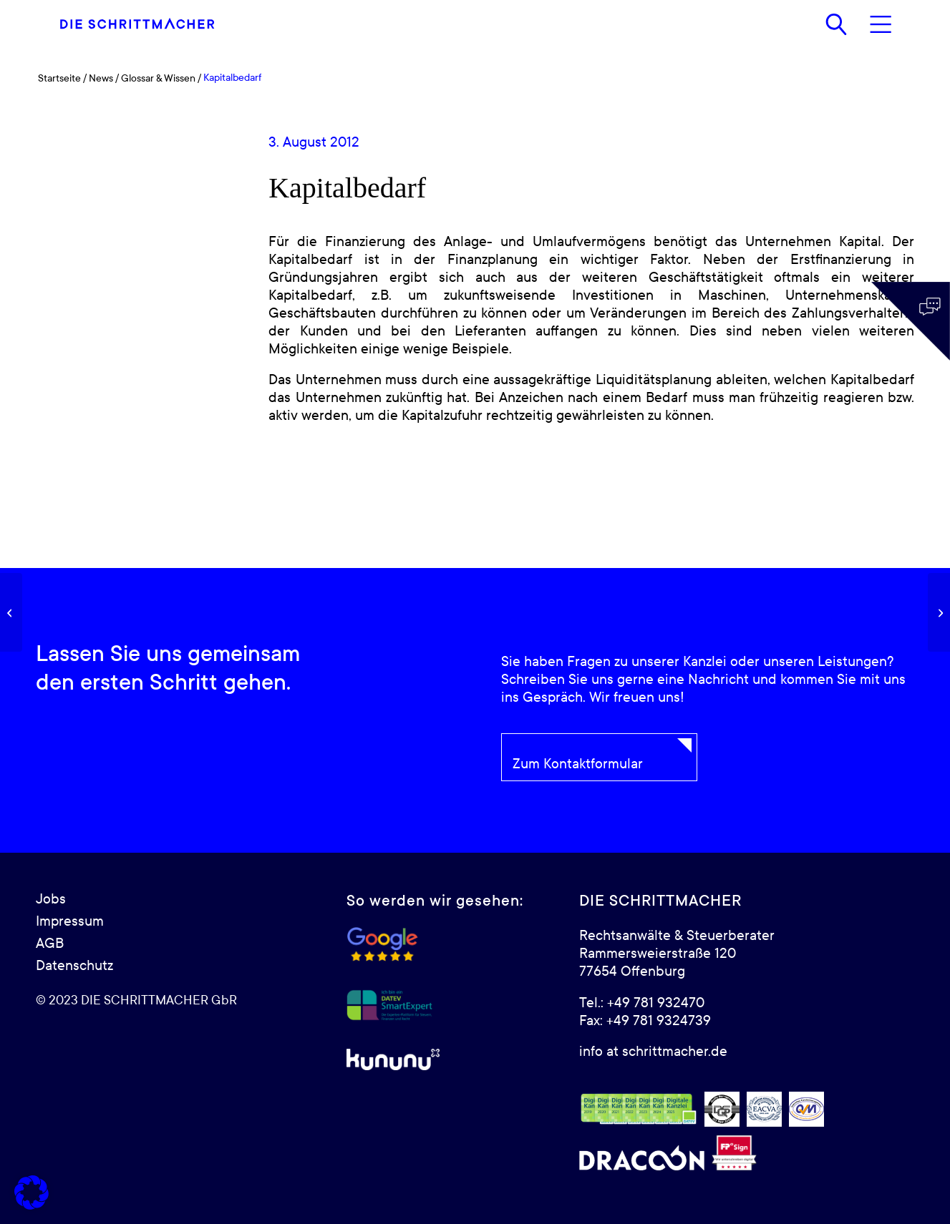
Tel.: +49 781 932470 (641, 1003)
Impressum (70, 921)
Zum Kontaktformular (578, 764)
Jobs (51, 899)
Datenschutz (74, 965)
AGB (50, 943)
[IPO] (939, 612)
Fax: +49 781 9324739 (645, 1021)
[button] (31, 1192)
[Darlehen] (11, 612)
